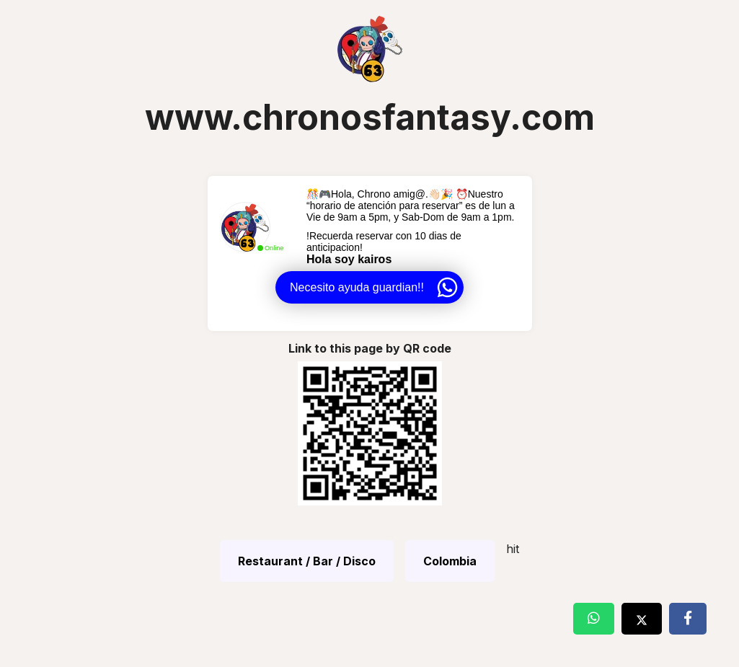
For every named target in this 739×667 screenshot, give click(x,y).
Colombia (450, 561)
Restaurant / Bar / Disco (307, 561)
